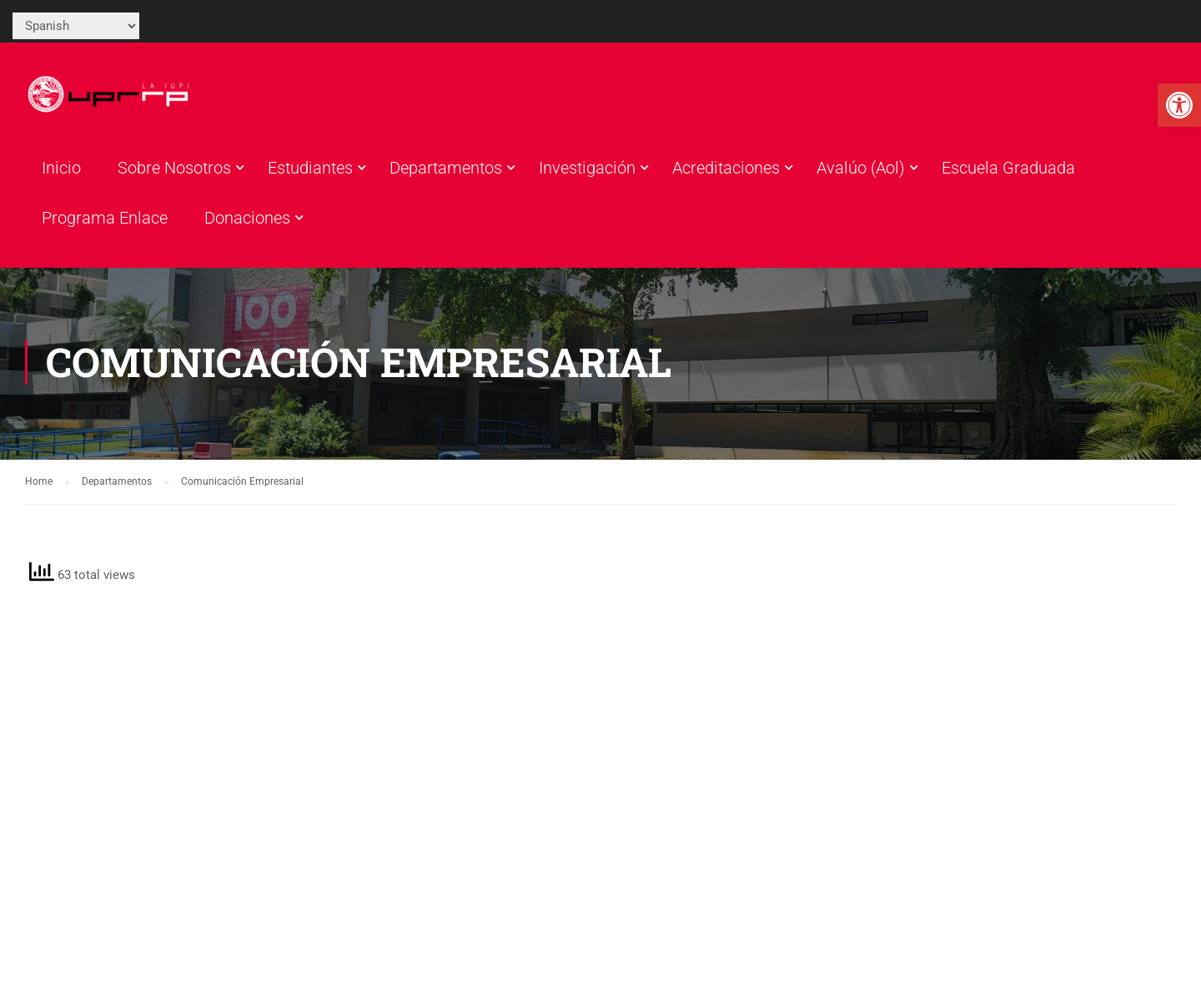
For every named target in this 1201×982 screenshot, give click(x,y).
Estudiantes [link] (310, 168)
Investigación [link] (587, 168)
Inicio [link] (61, 168)
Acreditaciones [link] (726, 168)
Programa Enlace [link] (105, 218)
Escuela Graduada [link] (1008, 168)
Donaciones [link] (247, 218)
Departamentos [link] (445, 168)
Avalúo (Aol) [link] (861, 168)
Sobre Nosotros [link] (174, 168)
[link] (1179, 105)
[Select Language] (76, 26)
